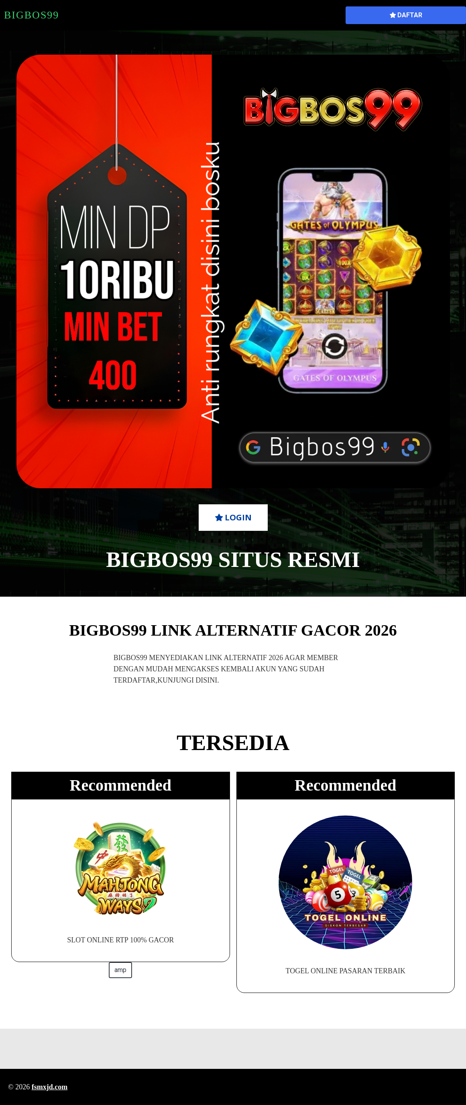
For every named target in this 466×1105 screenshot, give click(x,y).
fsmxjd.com (49, 1087)
